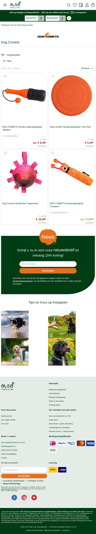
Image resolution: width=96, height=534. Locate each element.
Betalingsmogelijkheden (57, 390)
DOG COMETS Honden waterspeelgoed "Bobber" (22, 128)
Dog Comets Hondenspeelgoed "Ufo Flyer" (71, 127)
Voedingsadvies (54, 405)
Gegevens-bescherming (34, 530)
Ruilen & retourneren (56, 401)
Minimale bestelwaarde (57, 397)
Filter (7, 61)
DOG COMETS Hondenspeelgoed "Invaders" (66, 205)
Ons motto (5, 424)
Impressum (66, 530)
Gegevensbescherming (23, 281)
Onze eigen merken (8, 420)
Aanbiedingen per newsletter (59, 428)
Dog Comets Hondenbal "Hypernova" (20, 203)
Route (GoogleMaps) (8, 454)
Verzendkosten (54, 393)
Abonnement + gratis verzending (61, 424)
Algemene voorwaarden (52, 530)
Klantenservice (6, 416)
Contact (4, 458)
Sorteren (87, 68)
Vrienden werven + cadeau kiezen (61, 431)
